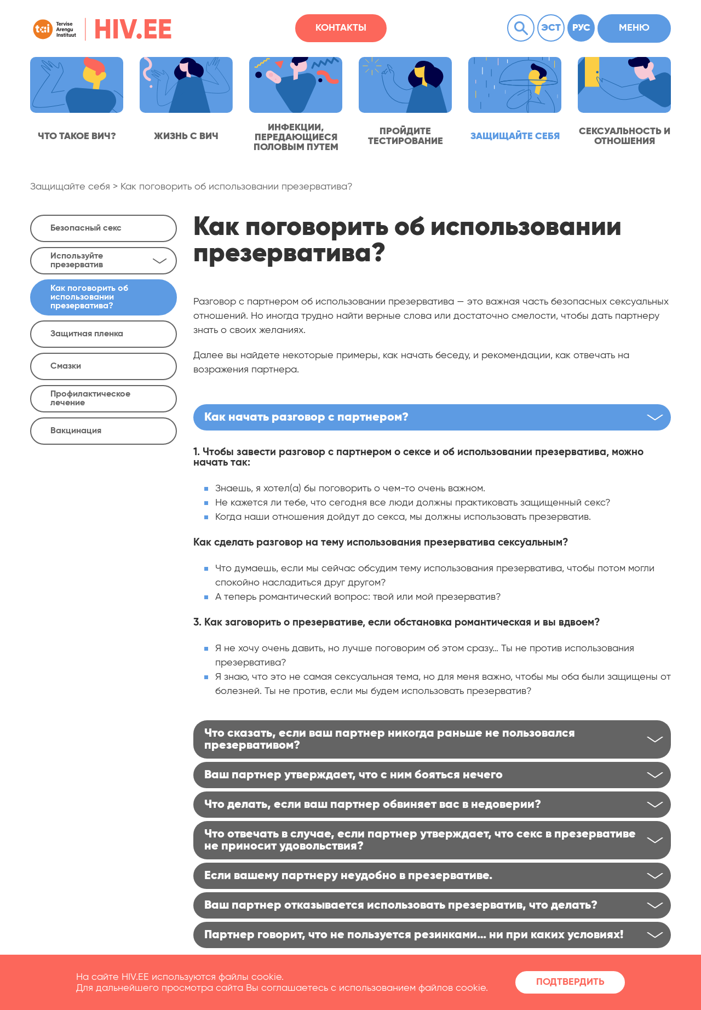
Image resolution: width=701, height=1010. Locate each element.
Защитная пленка (86, 334)
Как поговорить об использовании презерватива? (236, 187)
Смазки (65, 366)
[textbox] (432, 502)
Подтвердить (570, 982)
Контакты (340, 28)
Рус (581, 28)
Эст (551, 28)
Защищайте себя (70, 187)
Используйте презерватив (108, 260)
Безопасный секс (86, 228)
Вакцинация (75, 431)
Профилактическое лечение (90, 399)
